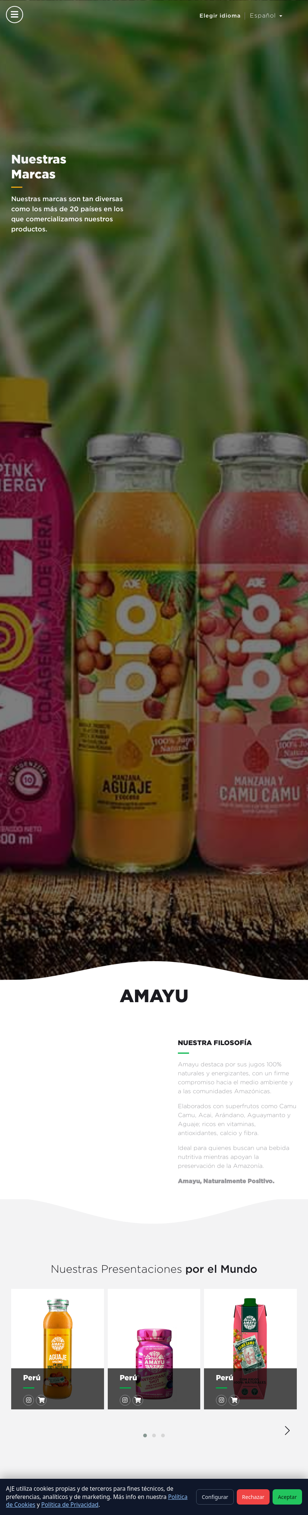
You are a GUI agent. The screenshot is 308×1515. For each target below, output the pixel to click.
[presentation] (287, 1428)
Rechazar (253, 1496)
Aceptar (287, 1496)
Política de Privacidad (69, 1505)
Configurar (215, 1496)
